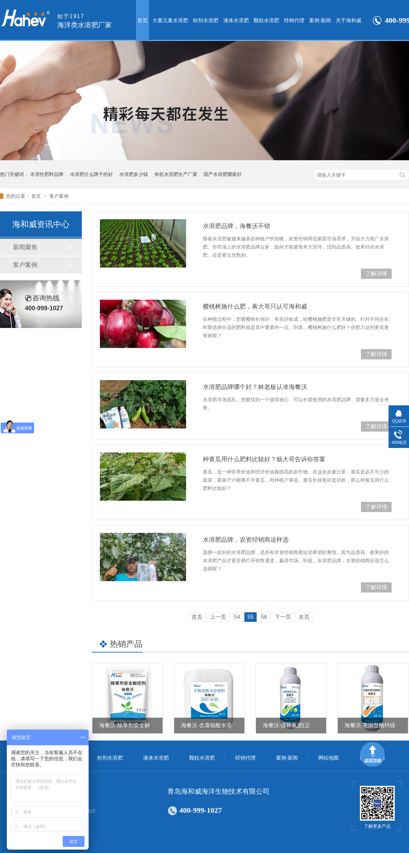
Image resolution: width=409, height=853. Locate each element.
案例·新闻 (320, 20)
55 (250, 617)
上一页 (218, 617)
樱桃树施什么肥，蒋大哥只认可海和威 (255, 306)
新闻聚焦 (25, 247)
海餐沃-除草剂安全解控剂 (130, 725)
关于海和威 (348, 20)
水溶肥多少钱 (133, 174)
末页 (304, 617)
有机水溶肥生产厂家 (175, 174)
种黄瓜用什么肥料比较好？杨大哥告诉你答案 (264, 459)
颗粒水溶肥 (266, 20)
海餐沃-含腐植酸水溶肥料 (212, 725)
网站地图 (328, 758)
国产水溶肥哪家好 (222, 174)
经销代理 (294, 20)
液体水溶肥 (236, 20)
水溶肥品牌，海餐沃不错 (236, 226)
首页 (142, 20)
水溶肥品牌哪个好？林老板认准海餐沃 (255, 387)
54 (237, 617)
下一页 (283, 617)
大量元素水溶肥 (170, 20)
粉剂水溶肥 (205, 20)
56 (264, 617)
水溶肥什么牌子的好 (91, 174)
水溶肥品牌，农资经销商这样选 (246, 539)
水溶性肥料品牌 (46, 174)
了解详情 (376, 273)
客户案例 (59, 196)
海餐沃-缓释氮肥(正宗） (292, 725)
